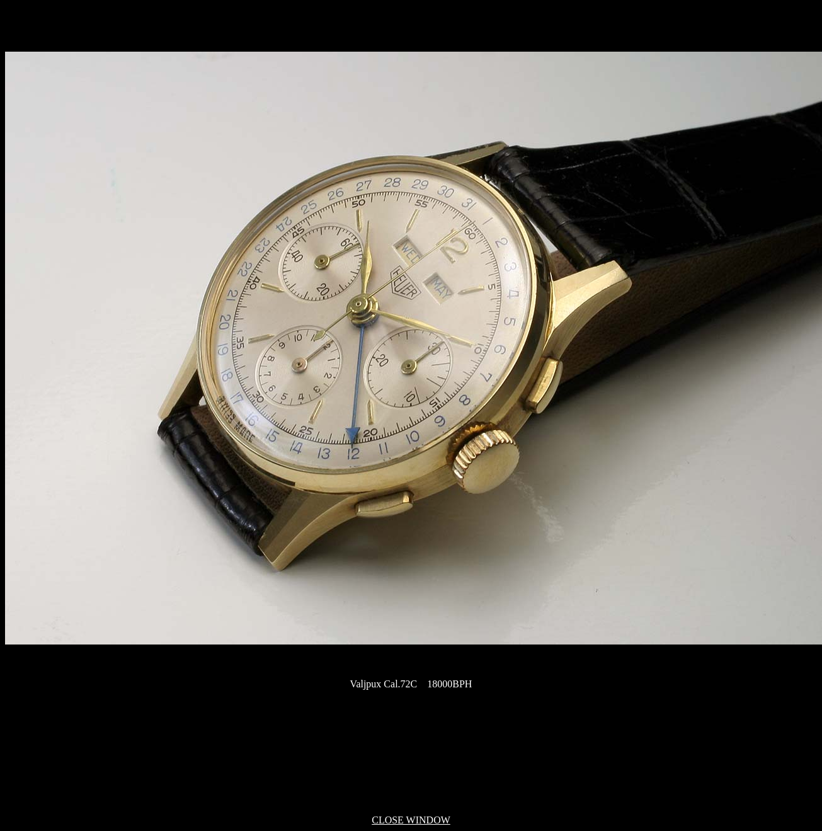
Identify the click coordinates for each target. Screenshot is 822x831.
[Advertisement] (411, 753)
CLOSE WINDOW (411, 820)
